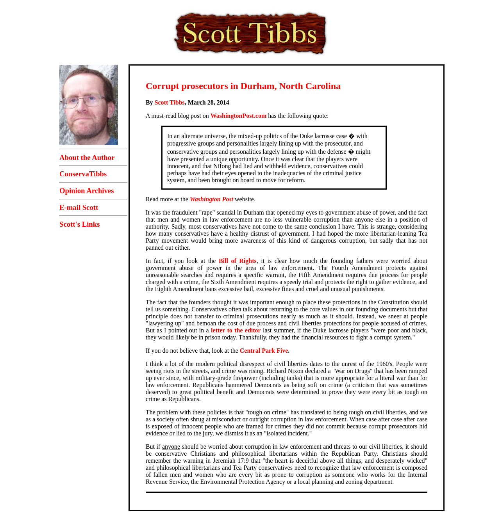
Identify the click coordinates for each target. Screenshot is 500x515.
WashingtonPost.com (239, 115)
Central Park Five (264, 350)
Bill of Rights (238, 261)
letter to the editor (236, 330)
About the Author (86, 157)
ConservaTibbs (83, 174)
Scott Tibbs (170, 102)
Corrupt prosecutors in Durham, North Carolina (243, 86)
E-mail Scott (78, 207)
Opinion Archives (86, 190)
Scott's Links (79, 224)
